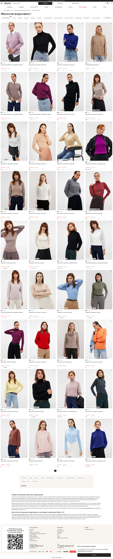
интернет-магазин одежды (19, 514)
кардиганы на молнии (69, 17)
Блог (58, 535)
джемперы (15, 17)
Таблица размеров (33, 536)
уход (104, 7)
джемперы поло (87, 17)
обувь (46, 7)
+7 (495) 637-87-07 (65, 546)
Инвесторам (59, 532)
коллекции (58, 7)
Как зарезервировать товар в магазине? (38, 533)
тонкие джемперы (59, 477)
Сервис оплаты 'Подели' (35, 532)
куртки (20, 17)
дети (94, 7)
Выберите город (14, 3)
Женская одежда (7, 10)
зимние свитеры (35, 481)
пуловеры (30, 477)
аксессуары (34, 7)
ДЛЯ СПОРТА (75, 3)
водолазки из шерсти (58, 17)
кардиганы (26, 17)
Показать (23, 485)
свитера (42, 477)
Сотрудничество (60, 530)
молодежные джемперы (69, 477)
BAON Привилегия (33, 540)
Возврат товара (33, 535)
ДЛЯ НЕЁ (45, 3)
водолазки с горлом (25, 481)
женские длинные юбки (87, 508)
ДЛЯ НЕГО (60, 3)
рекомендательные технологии (85, 551)
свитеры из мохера (95, 17)
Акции (58, 536)
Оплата (31, 530)
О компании (59, 529)
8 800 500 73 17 (36, 546)
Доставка (32, 529)
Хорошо (94, 555)
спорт (70, 7)
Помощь (31, 539)
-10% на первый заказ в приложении (56, 0)
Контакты (59, 533)
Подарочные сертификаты (62, 537)
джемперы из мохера (81, 477)
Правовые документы (89, 529)
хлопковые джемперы (48, 17)
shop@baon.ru (33, 547)
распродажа (83, 7)
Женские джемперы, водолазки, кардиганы (22, 10)
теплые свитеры (78, 17)
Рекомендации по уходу (34, 537)
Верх (12, 10)
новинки (9, 7)
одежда (21, 7)
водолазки (39, 17)
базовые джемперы (50, 477)
